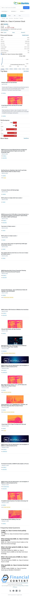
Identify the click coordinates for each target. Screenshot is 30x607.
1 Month (11, 68)
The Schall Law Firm (6, 486)
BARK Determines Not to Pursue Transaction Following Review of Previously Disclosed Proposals (13, 271)
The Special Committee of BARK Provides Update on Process (15, 463)
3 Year (23, 68)
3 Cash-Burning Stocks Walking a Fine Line (10, 519)
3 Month (15, 68)
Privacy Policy (21, 585)
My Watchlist (13, 11)
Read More (26, 138)
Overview (3, 18)
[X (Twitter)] (10, 590)
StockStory (4, 93)
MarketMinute (4, 351)
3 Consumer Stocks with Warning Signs (10, 190)
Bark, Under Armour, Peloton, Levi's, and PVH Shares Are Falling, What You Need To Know (14, 385)
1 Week (6, 68)
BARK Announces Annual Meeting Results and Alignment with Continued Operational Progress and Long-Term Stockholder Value (14, 151)
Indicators (22, 11)
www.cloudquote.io (24, 582)
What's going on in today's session (9, 235)
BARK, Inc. (4, 220)
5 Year (27, 68)
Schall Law (4, 370)
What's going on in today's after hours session (12, 197)
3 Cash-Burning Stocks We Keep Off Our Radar (11, 105)
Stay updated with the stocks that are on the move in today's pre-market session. (14, 253)
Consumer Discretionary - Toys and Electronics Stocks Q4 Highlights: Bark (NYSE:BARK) (14, 290)
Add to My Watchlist (4, 30)
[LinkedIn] (16, 590)
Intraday (2, 68)
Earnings (5, 507)
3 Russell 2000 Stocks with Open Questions (11, 329)
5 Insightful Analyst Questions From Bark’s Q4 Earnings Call (14, 501)
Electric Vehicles (6, 353)
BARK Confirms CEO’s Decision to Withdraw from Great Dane (14, 309)
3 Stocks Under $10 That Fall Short (9, 82)
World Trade (11, 297)
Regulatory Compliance (12, 353)
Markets (3, 15)
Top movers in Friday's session (8, 226)
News (7, 18)
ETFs (14, 15)
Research (23, 32)
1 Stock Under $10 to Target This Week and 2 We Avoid (13, 424)
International (16, 18)
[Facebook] (13, 590)
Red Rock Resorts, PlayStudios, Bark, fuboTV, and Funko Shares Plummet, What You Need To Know (13, 171)
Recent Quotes (4, 11)
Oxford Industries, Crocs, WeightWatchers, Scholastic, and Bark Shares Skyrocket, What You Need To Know (14, 405)
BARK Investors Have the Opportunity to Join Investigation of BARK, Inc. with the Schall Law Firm (15, 366)
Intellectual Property (6, 297)
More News (26, 71)
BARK (6, 24)
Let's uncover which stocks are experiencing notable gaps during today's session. (14, 244)
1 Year (20, 68)
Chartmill (4, 230)
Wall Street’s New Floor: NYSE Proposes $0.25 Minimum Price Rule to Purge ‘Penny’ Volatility (13, 346)
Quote (5, 32)
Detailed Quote (25, 35)
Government (5, 392)
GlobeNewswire (5, 372)
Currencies (11, 18)
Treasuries (21, 18)
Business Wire (4, 222)
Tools (19, 15)
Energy (5, 430)
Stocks (9, 15)
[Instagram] (19, 590)
